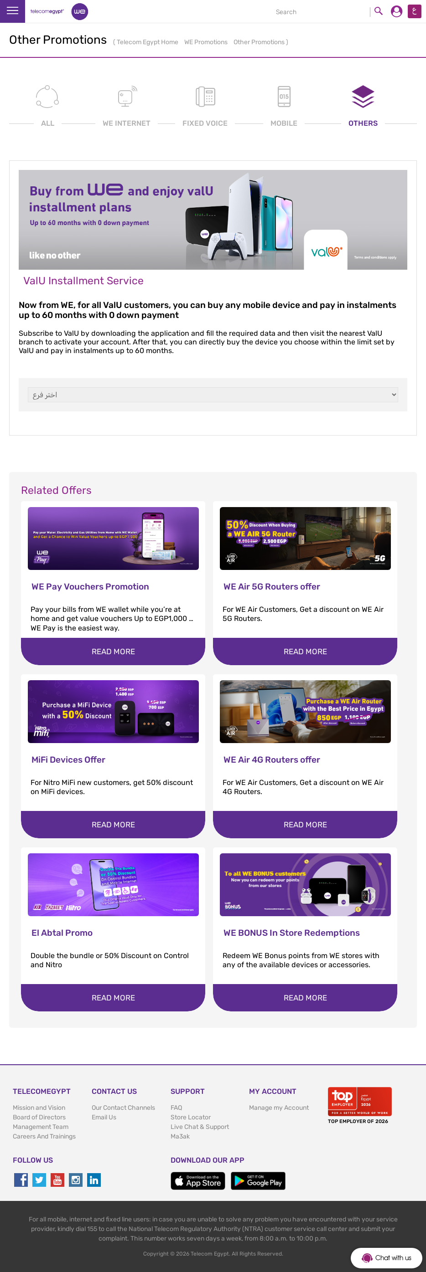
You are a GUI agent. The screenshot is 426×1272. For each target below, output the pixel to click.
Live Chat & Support (200, 1127)
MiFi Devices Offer (68, 759)
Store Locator (191, 1117)
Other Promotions (260, 42)
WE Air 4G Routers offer (271, 759)
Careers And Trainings (44, 1136)
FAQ (176, 1108)
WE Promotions (206, 42)
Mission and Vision (39, 1108)
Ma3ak (180, 1136)
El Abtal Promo (62, 933)
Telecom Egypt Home (148, 42)
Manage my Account (279, 1108)
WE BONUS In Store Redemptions (291, 933)
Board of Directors (39, 1117)
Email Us (104, 1117)
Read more (113, 651)
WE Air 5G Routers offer (271, 586)
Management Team (40, 1127)
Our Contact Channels (123, 1108)
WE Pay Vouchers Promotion (90, 586)
